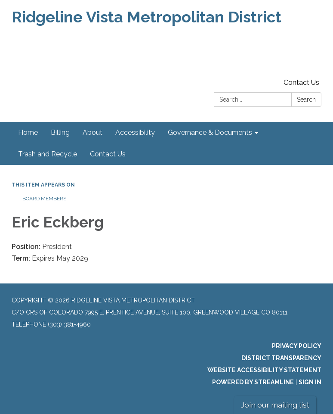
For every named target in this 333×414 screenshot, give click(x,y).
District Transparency (281, 358)
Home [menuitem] (28, 132)
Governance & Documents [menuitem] (210, 132)
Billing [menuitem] (60, 132)
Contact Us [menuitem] (108, 154)
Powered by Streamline (253, 382)
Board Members (44, 199)
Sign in (310, 382)
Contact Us (301, 82)
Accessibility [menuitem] (135, 132)
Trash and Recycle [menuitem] (47, 154)
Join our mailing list (275, 404)
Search (306, 99)
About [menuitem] (92, 132)
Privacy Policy (296, 345)
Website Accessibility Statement (264, 370)
